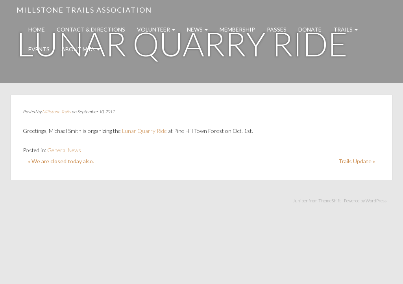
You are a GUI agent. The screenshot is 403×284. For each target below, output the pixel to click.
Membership (237, 29)
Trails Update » (356, 161)
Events (39, 49)
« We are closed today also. (61, 161)
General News (64, 150)
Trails (345, 29)
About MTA (80, 49)
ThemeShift (329, 200)
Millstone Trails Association (84, 10)
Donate (310, 29)
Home (36, 29)
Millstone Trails (56, 111)
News (197, 29)
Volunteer (156, 29)
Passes (277, 29)
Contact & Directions (91, 29)
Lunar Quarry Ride (145, 130)
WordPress (376, 200)
